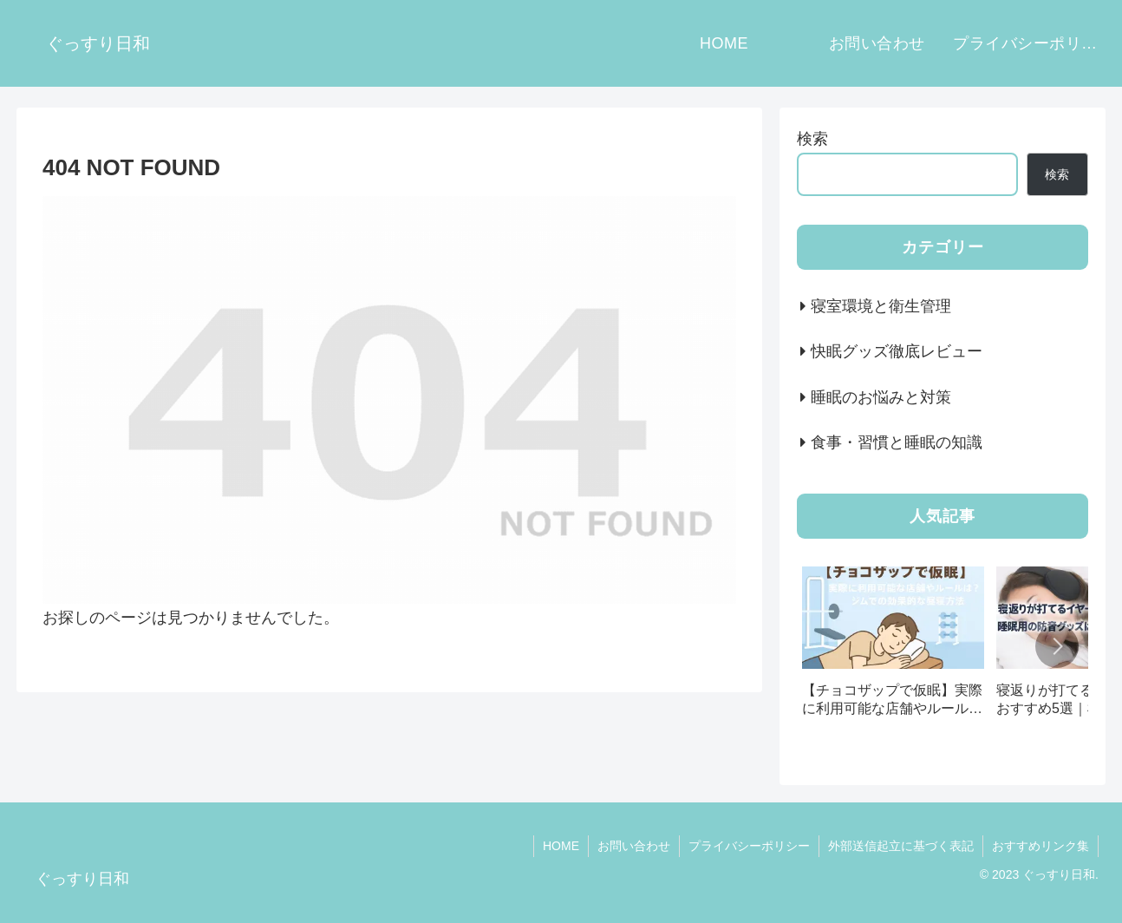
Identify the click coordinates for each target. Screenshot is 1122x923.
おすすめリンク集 (1040, 846)
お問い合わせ (633, 846)
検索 (812, 138)
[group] (893, 648)
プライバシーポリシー (749, 846)
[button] (1057, 646)
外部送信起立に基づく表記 (901, 846)
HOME (561, 846)
